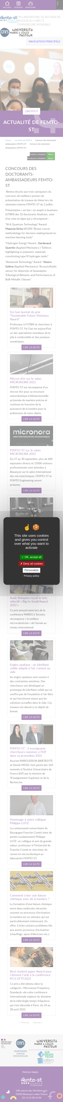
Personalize (32, 570)
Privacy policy (31, 575)
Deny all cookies (31, 563)
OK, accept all (31, 557)
